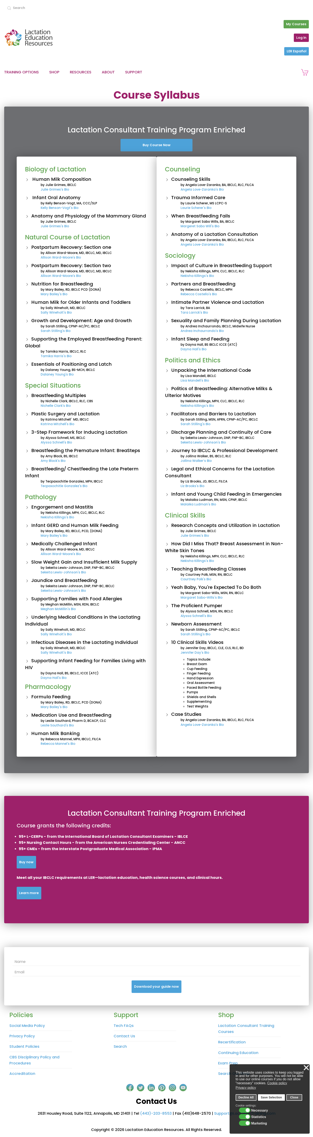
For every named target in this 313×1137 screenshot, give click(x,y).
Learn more (29, 893)
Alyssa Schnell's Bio (56, 442)
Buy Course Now (157, 145)
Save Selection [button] (271, 1097)
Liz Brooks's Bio (192, 486)
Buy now (26, 862)
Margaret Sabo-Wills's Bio (201, 597)
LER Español (296, 51)
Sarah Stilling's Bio (55, 331)
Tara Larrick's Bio (194, 312)
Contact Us (124, 1036)
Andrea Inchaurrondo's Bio (202, 331)
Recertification (232, 1042)
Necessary (259, 1110)
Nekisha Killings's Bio (57, 517)
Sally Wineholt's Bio (56, 312)
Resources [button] (80, 72)
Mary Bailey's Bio (54, 294)
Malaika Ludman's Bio (198, 504)
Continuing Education (238, 1052)
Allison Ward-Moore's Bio (61, 257)
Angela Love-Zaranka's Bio (202, 189)
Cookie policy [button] (277, 1083)
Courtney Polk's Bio (196, 579)
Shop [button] (54, 72)
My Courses (296, 24)
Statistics (258, 1117)
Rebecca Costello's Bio (199, 294)
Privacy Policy (22, 1036)
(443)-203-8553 (156, 1113)
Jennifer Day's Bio (195, 652)
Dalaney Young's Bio (57, 374)
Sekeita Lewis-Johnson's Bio (63, 572)
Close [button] (294, 1097)
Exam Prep (228, 1063)
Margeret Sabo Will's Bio (200, 226)
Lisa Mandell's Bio (195, 380)
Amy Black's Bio (53, 461)
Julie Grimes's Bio (55, 189)
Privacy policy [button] (246, 1087)
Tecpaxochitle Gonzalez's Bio (64, 486)
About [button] (108, 72)
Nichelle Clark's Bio (56, 405)
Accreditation (22, 1073)
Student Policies (24, 1046)
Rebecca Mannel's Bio (58, 743)
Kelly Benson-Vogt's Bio (59, 208)
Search (120, 1046)
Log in (301, 37)
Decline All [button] (246, 1097)
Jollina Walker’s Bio (196, 461)
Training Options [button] (21, 72)
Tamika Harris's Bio (56, 356)
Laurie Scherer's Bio (196, 208)
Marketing (259, 1123)
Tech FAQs (124, 1025)
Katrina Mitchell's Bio (57, 424)
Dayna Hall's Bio (54, 678)
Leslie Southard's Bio (57, 725)
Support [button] (133, 72)
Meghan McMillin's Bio (58, 609)
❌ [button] (306, 1068)
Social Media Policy (27, 1025)
